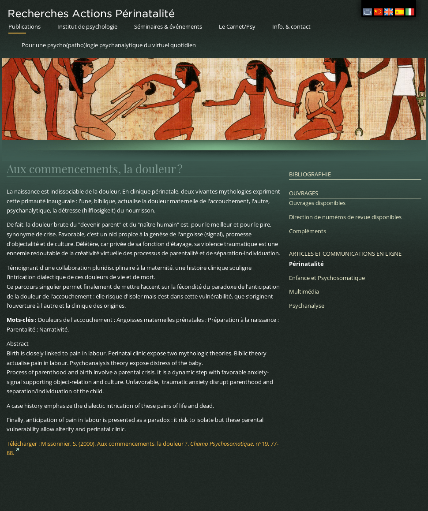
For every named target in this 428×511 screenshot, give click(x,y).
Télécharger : (142, 448)
